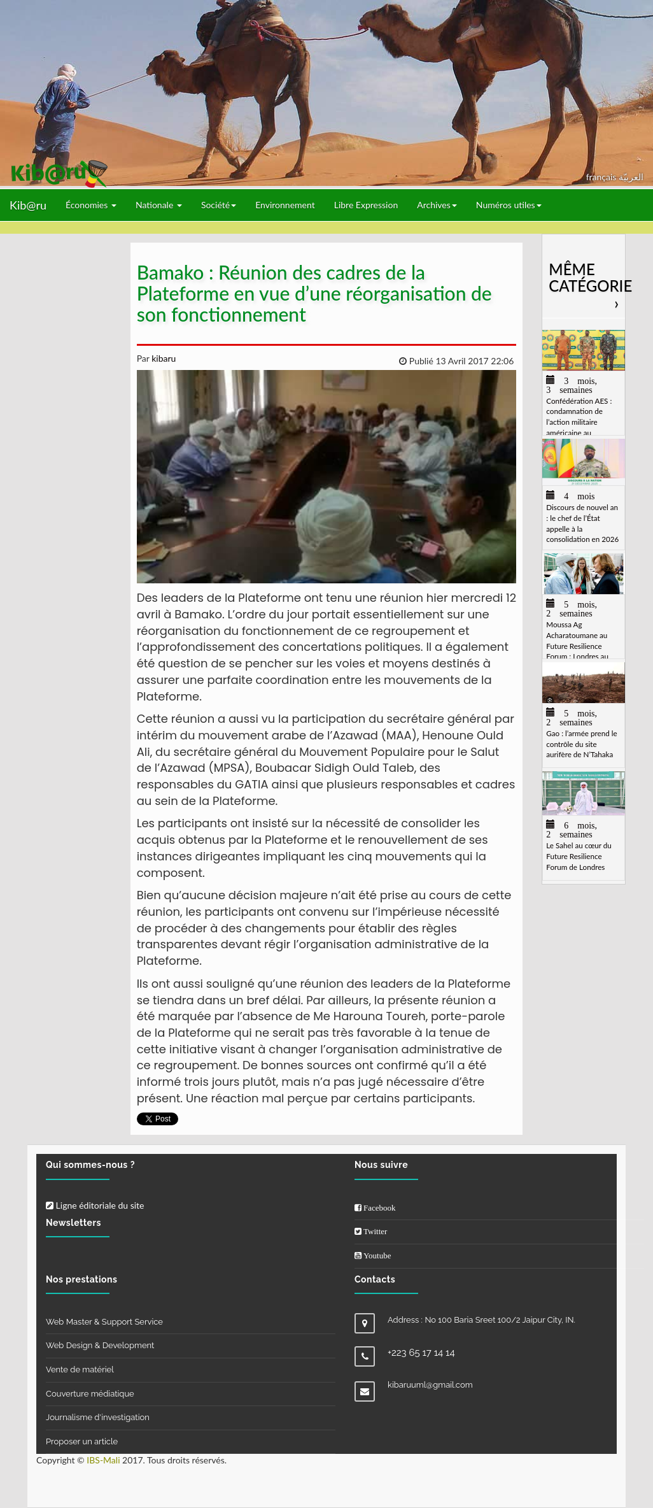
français (602, 176)
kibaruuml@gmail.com (430, 1385)
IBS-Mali (103, 1460)
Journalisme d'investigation (98, 1417)
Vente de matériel (80, 1369)
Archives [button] (437, 204)
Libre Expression (366, 204)
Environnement (285, 204)
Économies (91, 204)
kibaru (163, 358)
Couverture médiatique (90, 1393)
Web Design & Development (100, 1345)
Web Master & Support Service (104, 1322)
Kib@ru (28, 205)
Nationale (159, 204)
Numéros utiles (509, 204)
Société (218, 204)
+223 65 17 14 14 (421, 1352)
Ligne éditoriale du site (95, 1205)
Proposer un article (82, 1441)
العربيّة (631, 176)
